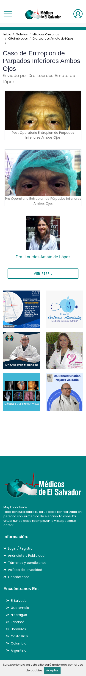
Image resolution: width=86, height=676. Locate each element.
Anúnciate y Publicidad (26, 555)
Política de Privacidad (25, 570)
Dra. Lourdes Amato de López (53, 38)
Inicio (7, 34)
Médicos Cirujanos (46, 34)
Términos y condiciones (27, 562)
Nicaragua (19, 615)
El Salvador (19, 600)
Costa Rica (19, 636)
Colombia (18, 643)
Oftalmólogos (18, 38)
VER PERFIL (43, 273)
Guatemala (20, 607)
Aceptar (52, 670)
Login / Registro (20, 548)
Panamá (17, 622)
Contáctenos (18, 577)
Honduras (18, 629)
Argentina (18, 650)
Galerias (22, 34)
